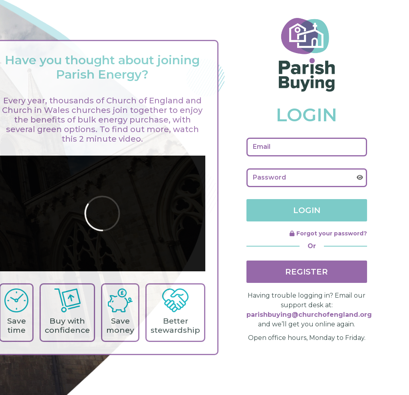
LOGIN (306, 210)
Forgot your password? (328, 233)
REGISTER (306, 271)
